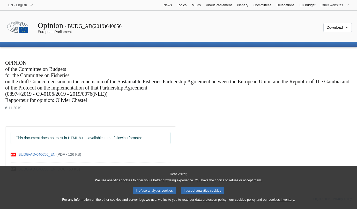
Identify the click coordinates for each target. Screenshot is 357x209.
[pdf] (46, 154)
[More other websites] (335, 5)
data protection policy (210, 204)
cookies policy (245, 204)
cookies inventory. (282, 204)
